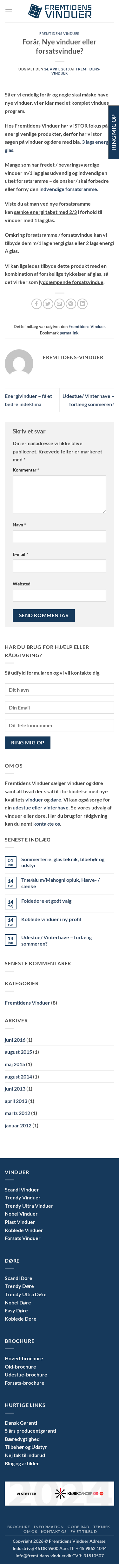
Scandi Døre (18, 1278)
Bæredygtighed (22, 1439)
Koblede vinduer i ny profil (51, 919)
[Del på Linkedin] (82, 304)
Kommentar (26, 469)
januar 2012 (18, 1125)
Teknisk (101, 1526)
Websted (21, 583)
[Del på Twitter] (48, 304)
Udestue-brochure (26, 1374)
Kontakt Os (54, 1531)
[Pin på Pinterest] (71, 304)
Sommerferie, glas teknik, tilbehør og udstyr (62, 862)
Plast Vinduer (20, 1222)
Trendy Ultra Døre (26, 1294)
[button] (8, 11)
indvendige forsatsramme (68, 189)
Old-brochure (20, 1366)
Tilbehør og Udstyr (26, 1447)
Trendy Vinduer (23, 1197)
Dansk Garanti (21, 1423)
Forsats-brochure (24, 1383)
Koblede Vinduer (24, 1230)
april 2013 (16, 1101)
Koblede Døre (20, 1319)
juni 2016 (15, 1040)
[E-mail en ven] (59, 304)
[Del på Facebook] (36, 304)
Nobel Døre (18, 1302)
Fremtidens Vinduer (59, 33)
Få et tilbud (83, 1531)
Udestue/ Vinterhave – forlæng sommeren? (56, 940)
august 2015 (18, 1052)
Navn (19, 524)
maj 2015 (15, 1064)
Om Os (30, 1531)
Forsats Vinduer (23, 1238)
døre (55, 799)
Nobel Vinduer (21, 1214)
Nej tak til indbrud (25, 1455)
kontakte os (46, 824)
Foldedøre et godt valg (46, 901)
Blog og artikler (22, 1463)
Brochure (18, 1526)
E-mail (20, 554)
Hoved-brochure (24, 1358)
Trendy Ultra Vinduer (29, 1206)
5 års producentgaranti (30, 1431)
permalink (69, 332)
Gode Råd (78, 1526)
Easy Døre (16, 1310)
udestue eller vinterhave (41, 807)
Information (49, 1526)
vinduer (34, 799)
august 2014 (18, 1076)
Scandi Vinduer (22, 1189)
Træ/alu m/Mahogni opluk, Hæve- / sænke (60, 883)
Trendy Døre (19, 1286)
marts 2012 (17, 1113)
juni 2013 (15, 1089)
